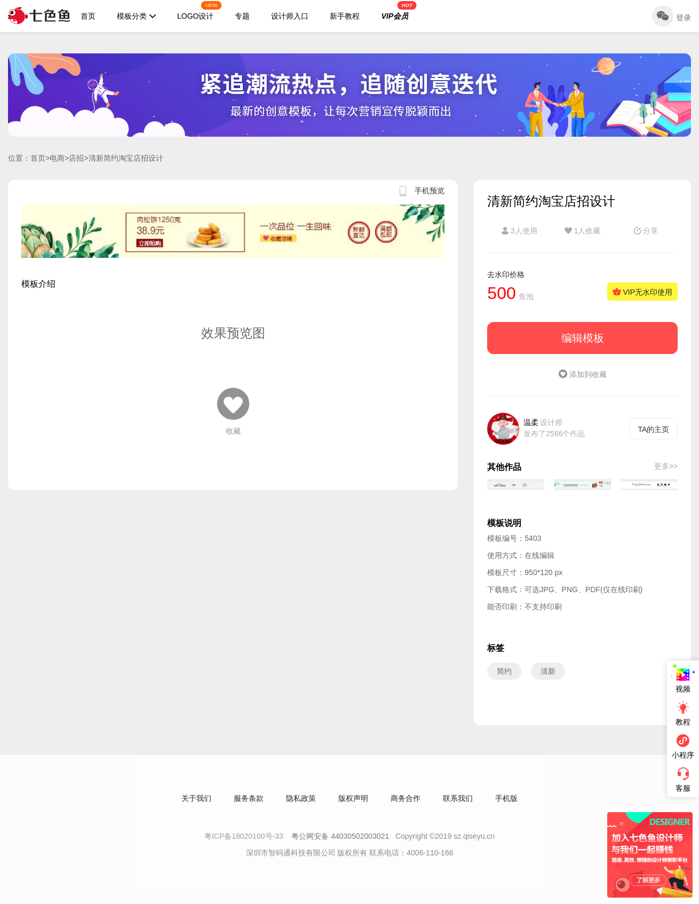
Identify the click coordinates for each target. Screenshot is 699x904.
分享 (646, 230)
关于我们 (196, 806)
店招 (76, 158)
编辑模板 (582, 338)
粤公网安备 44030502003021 (340, 844)
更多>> (666, 466)
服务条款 (249, 806)
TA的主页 (654, 429)
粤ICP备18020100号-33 (244, 844)
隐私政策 (301, 806)
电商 (57, 158)
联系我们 (458, 806)
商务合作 (405, 806)
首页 (88, 16)
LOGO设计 (199, 10)
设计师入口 (289, 16)
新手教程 (345, 16)
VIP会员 (398, 10)
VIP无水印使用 (642, 292)
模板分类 (136, 16)
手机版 (506, 806)
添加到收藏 (583, 374)
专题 (242, 16)
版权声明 (353, 806)
